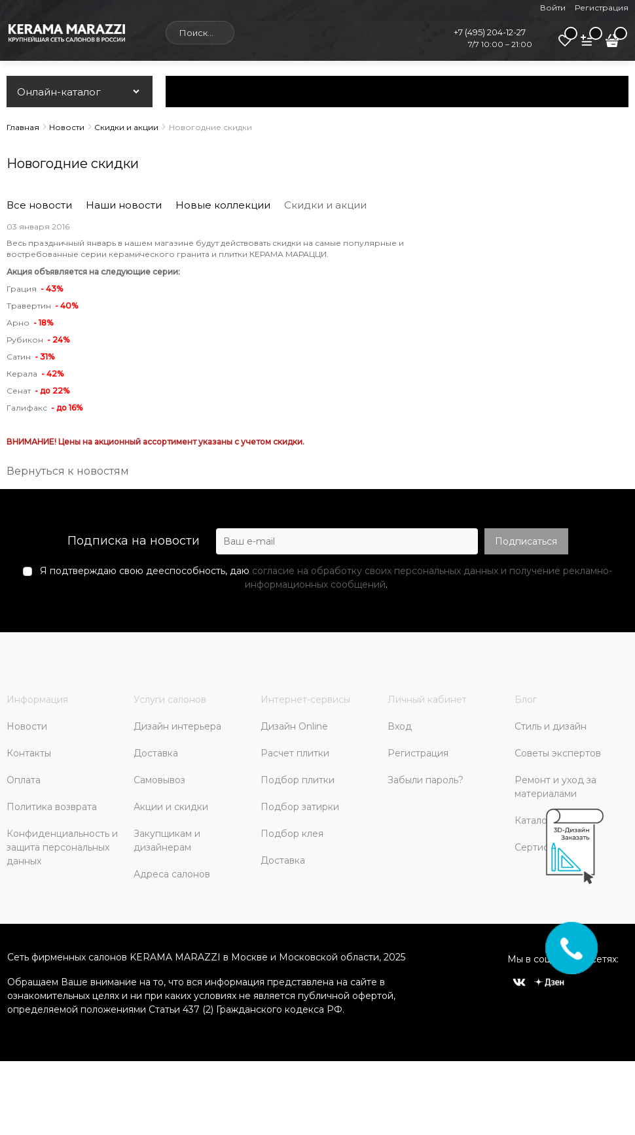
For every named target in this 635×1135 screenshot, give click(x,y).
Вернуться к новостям (68, 471)
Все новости (39, 205)
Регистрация (601, 7)
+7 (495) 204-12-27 (490, 32)
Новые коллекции (222, 205)
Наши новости (124, 205)
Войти (553, 7)
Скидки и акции (325, 205)
